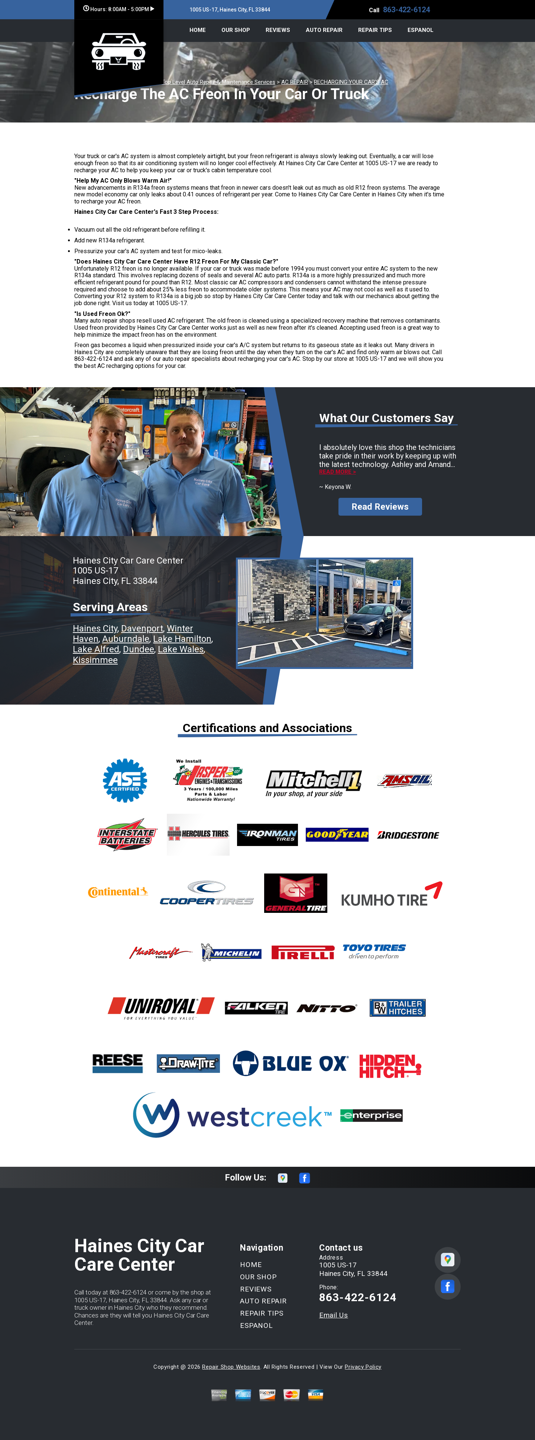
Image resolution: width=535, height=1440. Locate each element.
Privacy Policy (363, 1367)
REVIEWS (278, 30)
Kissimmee (95, 660)
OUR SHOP (235, 30)
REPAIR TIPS (375, 30)
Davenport (142, 628)
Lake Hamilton (182, 639)
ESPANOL (421, 30)
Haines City (95, 628)
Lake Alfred (96, 649)
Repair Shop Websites (231, 1367)
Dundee (138, 649)
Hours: (118, 9)
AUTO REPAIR (324, 30)
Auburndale (125, 639)
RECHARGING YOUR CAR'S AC (351, 82)
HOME (197, 30)
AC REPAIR (294, 82)
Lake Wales (181, 649)
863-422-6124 (406, 9)
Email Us (333, 1315)
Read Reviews (380, 507)
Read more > (337, 472)
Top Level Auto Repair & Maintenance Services (218, 82)
